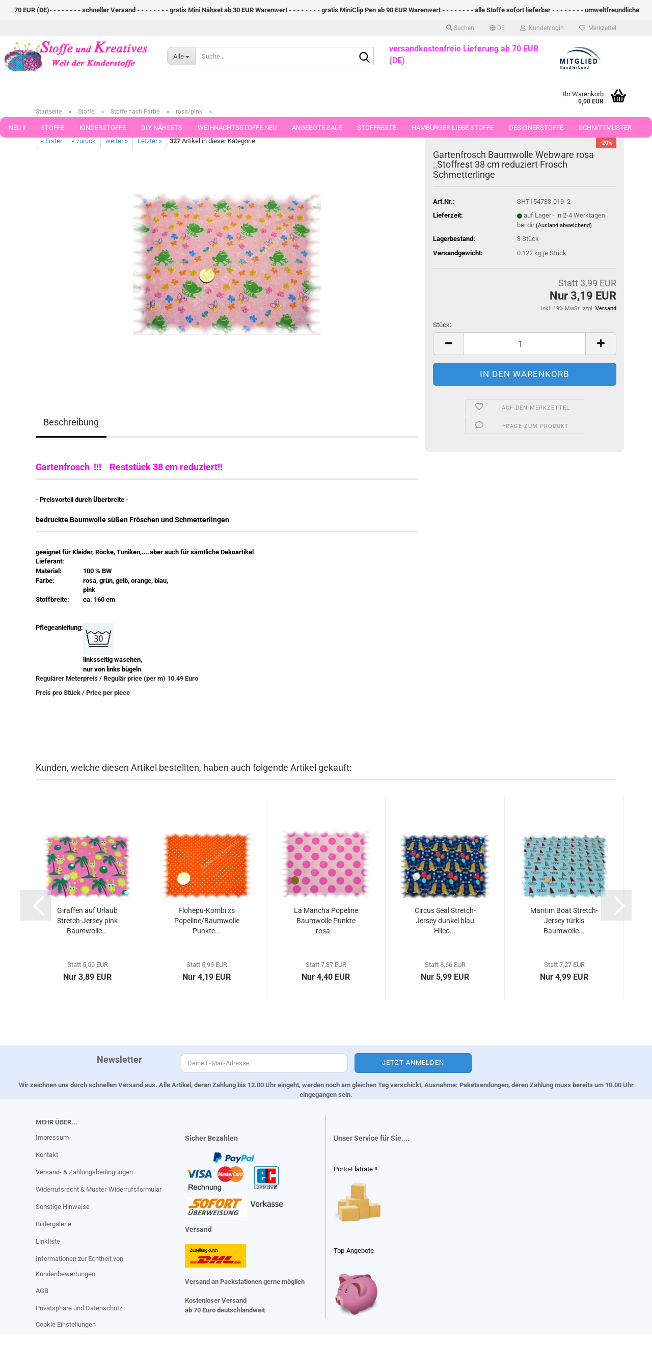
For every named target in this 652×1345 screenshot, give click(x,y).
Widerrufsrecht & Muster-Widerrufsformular (98, 1189)
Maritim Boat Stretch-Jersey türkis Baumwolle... (564, 920)
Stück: (442, 325)
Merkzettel (597, 28)
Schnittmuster (605, 127)
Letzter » (150, 141)
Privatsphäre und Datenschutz (79, 1308)
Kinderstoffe (102, 127)
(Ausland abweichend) (564, 225)
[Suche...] (181, 56)
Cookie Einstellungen (66, 1324)
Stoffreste (376, 127)
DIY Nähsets (161, 127)
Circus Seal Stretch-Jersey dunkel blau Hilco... (445, 920)
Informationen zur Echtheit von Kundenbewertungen (79, 1266)
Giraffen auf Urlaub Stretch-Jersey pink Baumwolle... (87, 920)
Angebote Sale (317, 127)
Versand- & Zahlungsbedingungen (84, 1172)
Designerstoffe (536, 127)
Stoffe (52, 127)
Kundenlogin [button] (542, 28)
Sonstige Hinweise (63, 1206)
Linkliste (48, 1241)
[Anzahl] (525, 343)
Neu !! (17, 127)
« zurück (84, 141)
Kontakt (47, 1155)
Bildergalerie (53, 1224)
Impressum (52, 1137)
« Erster (51, 141)
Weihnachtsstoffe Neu (237, 127)
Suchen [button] (460, 28)
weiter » (116, 141)
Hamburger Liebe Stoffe (453, 127)
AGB (42, 1291)
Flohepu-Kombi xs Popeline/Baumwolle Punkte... (206, 920)
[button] (497, 28)
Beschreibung (71, 422)
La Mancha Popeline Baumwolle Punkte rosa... (326, 920)
